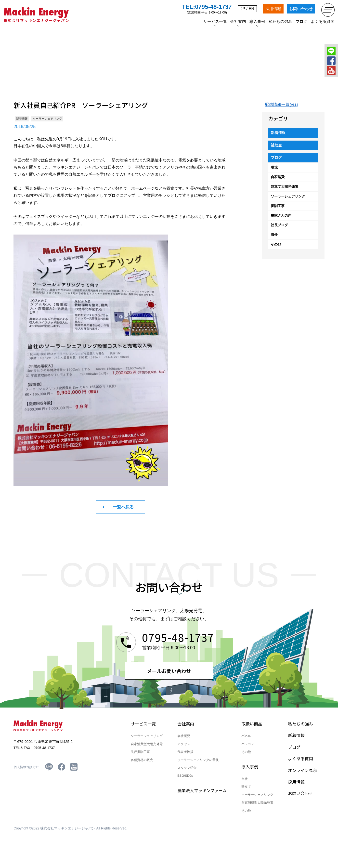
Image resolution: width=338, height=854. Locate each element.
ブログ (277, 161)
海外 (274, 238)
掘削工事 (278, 209)
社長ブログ (279, 229)
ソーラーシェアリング (288, 200)
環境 (274, 171)
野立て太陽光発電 (284, 190)
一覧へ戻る (123, 508)
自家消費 (278, 181)
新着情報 (278, 135)
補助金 (277, 148)
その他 (276, 248)
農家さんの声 (281, 219)
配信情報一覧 (282, 106)
